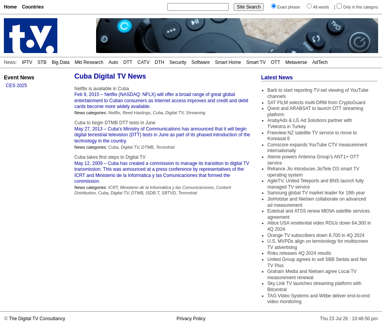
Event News (19, 77)
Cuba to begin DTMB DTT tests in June (114, 122)
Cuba (158, 112)
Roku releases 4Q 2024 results (299, 253)
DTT (127, 62)
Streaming (195, 112)
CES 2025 (16, 85)
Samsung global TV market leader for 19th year (316, 193)
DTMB (147, 147)
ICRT (112, 187)
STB (42, 62)
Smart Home (228, 62)
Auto (113, 62)
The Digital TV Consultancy (37, 318)
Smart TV (255, 62)
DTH (159, 62)
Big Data (60, 62)
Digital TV (174, 112)
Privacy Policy (191, 318)
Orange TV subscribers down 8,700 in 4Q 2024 (316, 235)
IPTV (27, 62)
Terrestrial (165, 147)
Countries (33, 7)
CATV (144, 62)
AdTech (320, 62)
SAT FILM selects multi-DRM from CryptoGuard (316, 102)
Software (200, 62)
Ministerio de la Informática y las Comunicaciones (167, 187)
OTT (275, 62)
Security (177, 62)
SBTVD (169, 192)
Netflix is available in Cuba (101, 88)
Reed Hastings (136, 112)
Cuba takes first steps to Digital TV (110, 157)
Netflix (114, 112)
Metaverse (296, 62)
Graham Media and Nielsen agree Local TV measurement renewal (312, 274)
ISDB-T (152, 192)
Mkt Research (89, 62)
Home (10, 7)
